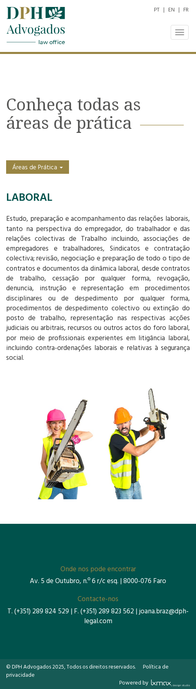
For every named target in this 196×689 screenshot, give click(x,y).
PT (157, 10)
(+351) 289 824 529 (41, 611)
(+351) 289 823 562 (107, 611)
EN (171, 10)
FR (186, 10)
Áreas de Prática (37, 168)
